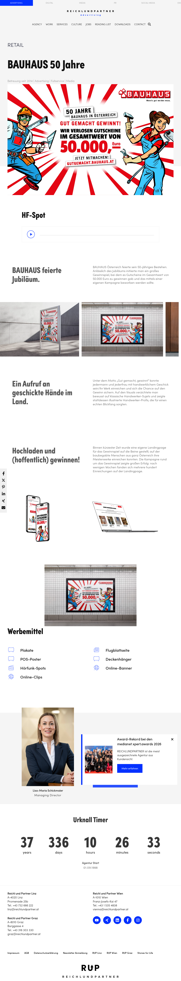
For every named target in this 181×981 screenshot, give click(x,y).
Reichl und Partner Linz (21, 893)
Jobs (88, 24)
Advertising (16, 3)
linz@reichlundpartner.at (23, 909)
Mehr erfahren (130, 768)
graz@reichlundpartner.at (23, 934)
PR (115, 3)
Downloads (122, 24)
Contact (140, 24)
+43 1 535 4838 (107, 905)
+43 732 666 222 (23, 905)
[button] (3, 473)
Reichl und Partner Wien (108, 893)
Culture (76, 24)
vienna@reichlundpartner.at (110, 909)
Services (62, 24)
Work (49, 24)
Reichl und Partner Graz (22, 918)
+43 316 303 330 (23, 930)
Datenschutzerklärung (46, 952)
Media (82, 3)
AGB (26, 952)
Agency (37, 24)
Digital (49, 3)
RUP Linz (97, 952)
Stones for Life (145, 952)
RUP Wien (112, 952)
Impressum (13, 952)
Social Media (148, 3)
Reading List (103, 24)
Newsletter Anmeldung (75, 952)
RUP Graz (127, 952)
